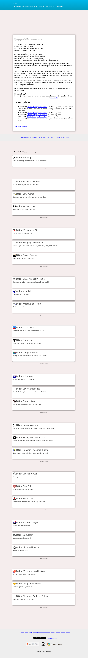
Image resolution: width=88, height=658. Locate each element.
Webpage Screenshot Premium (29, 137)
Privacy (58, 137)
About (44, 137)
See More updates (20, 126)
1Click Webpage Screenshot (37, 107)
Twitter (68, 137)
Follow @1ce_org (52, 638)
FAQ (49, 137)
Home (40, 137)
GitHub (63, 137)
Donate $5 (54, 98)
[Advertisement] (44, 22)
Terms (52, 137)
